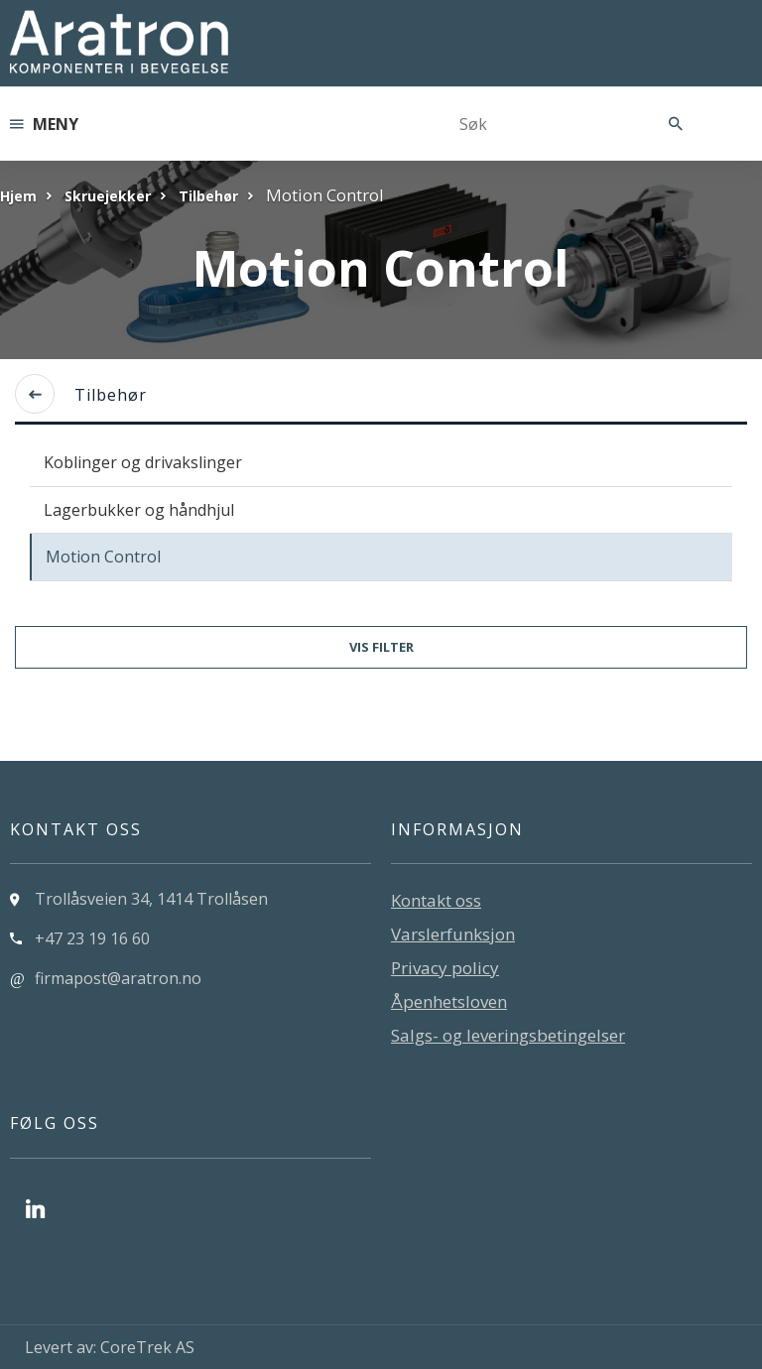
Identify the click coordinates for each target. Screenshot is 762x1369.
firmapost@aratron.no (118, 978)
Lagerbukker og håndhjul (139, 510)
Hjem (18, 196)
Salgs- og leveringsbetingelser (508, 1035)
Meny (44, 124)
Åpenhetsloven (449, 1001)
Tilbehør (208, 196)
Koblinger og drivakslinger (143, 462)
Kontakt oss (436, 900)
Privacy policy (445, 967)
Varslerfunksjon (453, 934)
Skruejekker (107, 196)
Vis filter (381, 647)
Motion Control (103, 556)
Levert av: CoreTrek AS (109, 1347)
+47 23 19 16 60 (92, 938)
